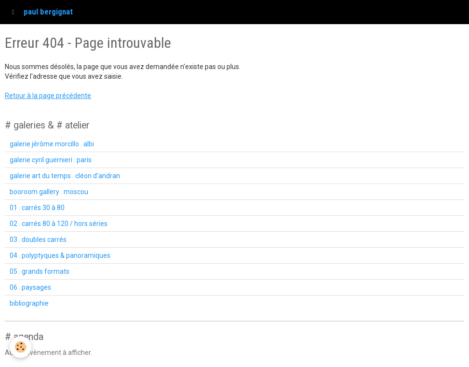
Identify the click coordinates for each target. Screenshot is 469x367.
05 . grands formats (39, 271)
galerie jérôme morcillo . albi (52, 144)
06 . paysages (30, 287)
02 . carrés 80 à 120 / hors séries (58, 223)
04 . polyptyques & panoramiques (60, 255)
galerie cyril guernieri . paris (51, 160)
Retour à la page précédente (48, 95)
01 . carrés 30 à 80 (37, 208)
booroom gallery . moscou (49, 192)
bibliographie (29, 303)
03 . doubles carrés (38, 239)
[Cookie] (20, 347)
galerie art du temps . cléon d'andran (65, 176)
